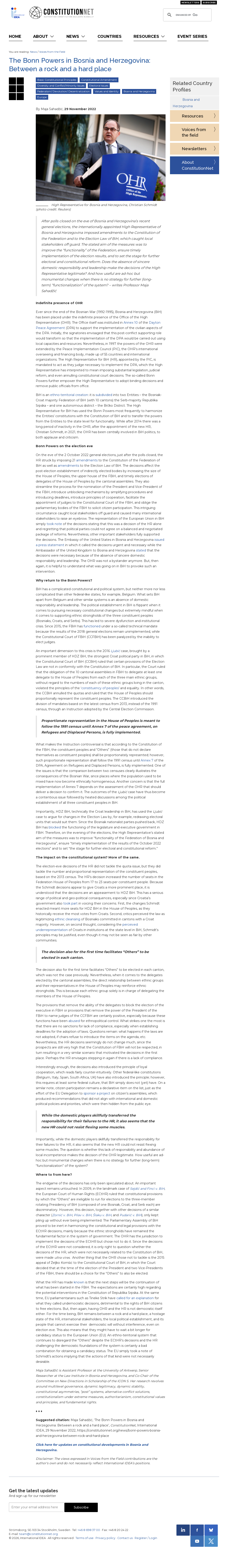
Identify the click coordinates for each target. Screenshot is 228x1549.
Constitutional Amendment (99, 79)
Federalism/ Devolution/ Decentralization (63, 91)
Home (15, 36)
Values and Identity (107, 91)
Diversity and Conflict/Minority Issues (60, 85)
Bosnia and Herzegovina (139, 91)
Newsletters (190, 2)
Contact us (125, 1538)
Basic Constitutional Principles (56, 79)
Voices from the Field (52, 51)
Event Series (192, 36)
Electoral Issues (98, 85)
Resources (150, 36)
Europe (42, 97)
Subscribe (209, 2)
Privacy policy (105, 1538)
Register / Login (146, 1538)
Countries (110, 36)
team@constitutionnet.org (38, 1534)
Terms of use (85, 1538)
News (76, 36)
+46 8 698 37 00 (89, 1530)
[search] (187, 15)
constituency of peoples (100, 688)
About (44, 36)
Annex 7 (147, 760)
